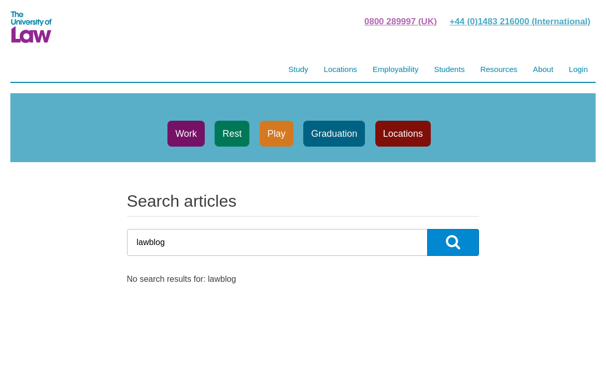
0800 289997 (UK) (400, 21)
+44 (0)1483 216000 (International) (519, 21)
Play (276, 133)
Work (186, 133)
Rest (232, 133)
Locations (403, 133)
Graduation (334, 133)
